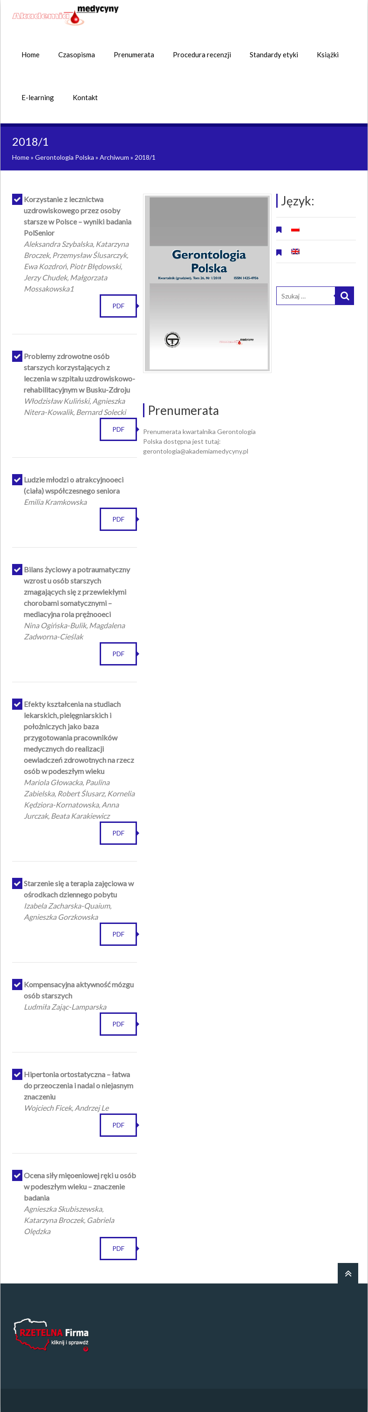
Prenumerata (134, 54)
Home (30, 54)
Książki (328, 54)
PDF (118, 306)
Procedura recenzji (202, 54)
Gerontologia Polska (64, 157)
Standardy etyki (274, 54)
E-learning (37, 97)
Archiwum (114, 157)
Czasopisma (76, 54)
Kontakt (85, 97)
